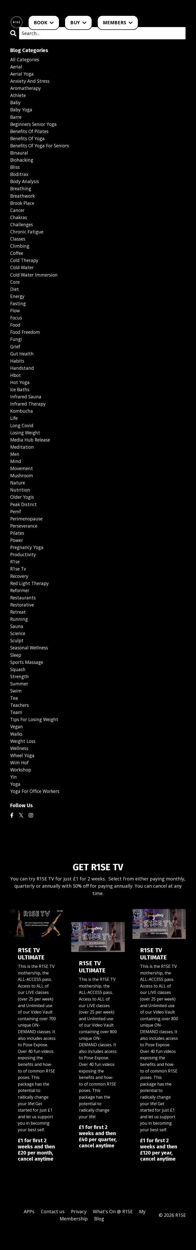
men (15, 464)
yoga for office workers (37, 809)
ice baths (20, 398)
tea (14, 714)
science (18, 648)
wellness (20, 766)
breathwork (23, 199)
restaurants (23, 611)
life (14, 427)
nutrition (20, 501)
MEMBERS (118, 22)
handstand (22, 376)
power (17, 552)
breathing (21, 192)
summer (19, 699)
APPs (29, 1230)
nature (18, 493)
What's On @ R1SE (113, 1230)
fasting (18, 309)
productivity (23, 567)
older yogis (22, 508)
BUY (78, 22)
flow (15, 317)
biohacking (22, 162)
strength (20, 692)
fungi (16, 346)
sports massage (27, 677)
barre (16, 118)
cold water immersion (35, 280)
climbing (20, 251)
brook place (23, 207)
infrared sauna (26, 405)
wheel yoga (23, 773)
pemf (16, 523)
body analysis (25, 185)
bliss (15, 170)
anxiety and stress (30, 81)
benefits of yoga (28, 140)
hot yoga (20, 390)
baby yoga (21, 111)
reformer (20, 604)
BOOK (44, 22)
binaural (19, 155)
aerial (16, 67)
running (19, 633)
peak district (24, 515)
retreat (18, 626)
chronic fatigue (27, 236)
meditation (22, 457)
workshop (21, 787)
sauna (16, 640)
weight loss (23, 758)
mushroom (22, 486)
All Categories (25, 59)
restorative (22, 618)
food (15, 331)
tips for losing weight (36, 736)
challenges (22, 228)
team (16, 729)
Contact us (53, 1230)
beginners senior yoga (35, 126)
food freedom (26, 339)
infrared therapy (29, 412)
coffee (17, 258)
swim (16, 707)
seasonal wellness (30, 662)
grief (15, 354)
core (15, 287)
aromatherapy (26, 89)
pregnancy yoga (27, 559)
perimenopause (27, 530)
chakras (19, 221)
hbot (15, 383)
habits (17, 368)
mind (15, 471)
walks (16, 751)
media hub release (31, 449)
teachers (20, 721)
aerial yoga (22, 74)
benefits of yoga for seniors (41, 148)
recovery (20, 589)
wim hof (19, 780)
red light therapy (30, 596)
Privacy (79, 1230)
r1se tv (18, 582)
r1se (15, 574)
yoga (15, 802)
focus (16, 324)
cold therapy (25, 265)
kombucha (22, 420)
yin (13, 795)
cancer (17, 214)
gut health (22, 361)
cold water (22, 273)
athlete (18, 96)
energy (17, 302)
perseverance (25, 537)
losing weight (26, 442)
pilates (17, 545)
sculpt (17, 655)
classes (18, 243)
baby (15, 104)
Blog (99, 1237)
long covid (22, 435)
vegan (17, 743)
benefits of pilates (30, 133)
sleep (16, 670)
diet (14, 295)
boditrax (19, 177)
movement (22, 478)
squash (18, 685)
